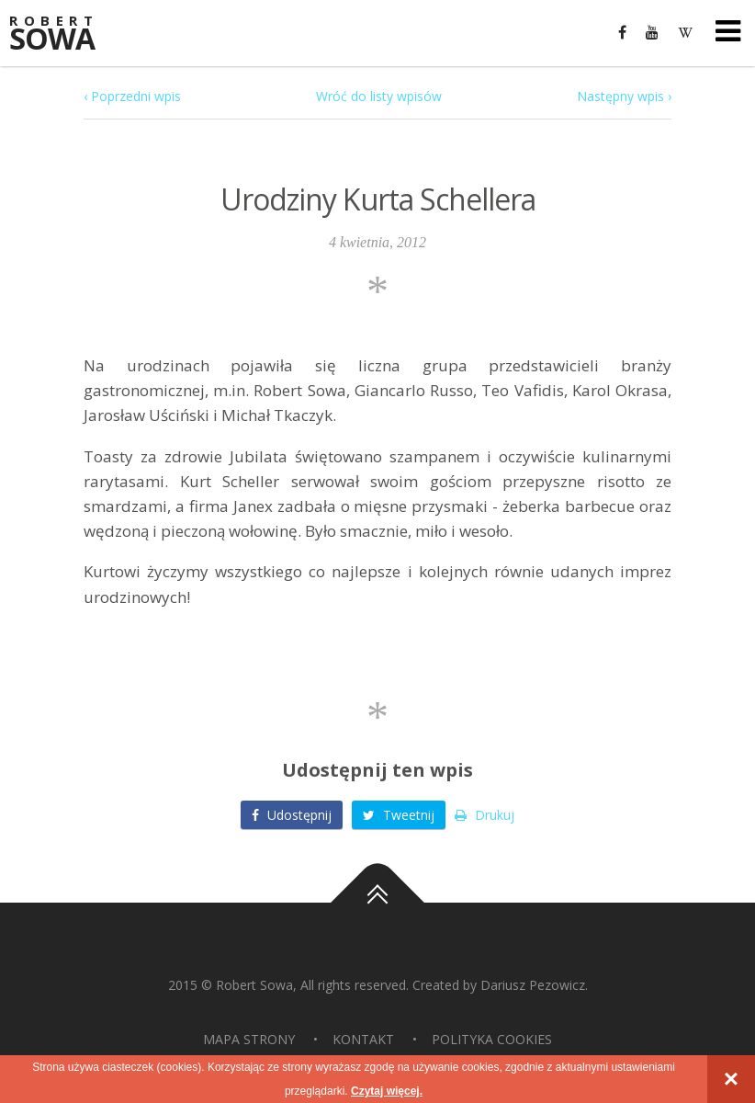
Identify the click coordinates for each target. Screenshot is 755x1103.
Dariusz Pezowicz (532, 985)
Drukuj (484, 815)
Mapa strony (249, 1039)
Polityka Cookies (492, 1039)
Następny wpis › (624, 96)
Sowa (64, 34)
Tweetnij (398, 815)
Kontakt (363, 1039)
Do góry (377, 902)
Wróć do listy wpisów (379, 96)
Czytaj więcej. (387, 1091)
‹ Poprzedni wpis (132, 96)
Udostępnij (292, 815)
